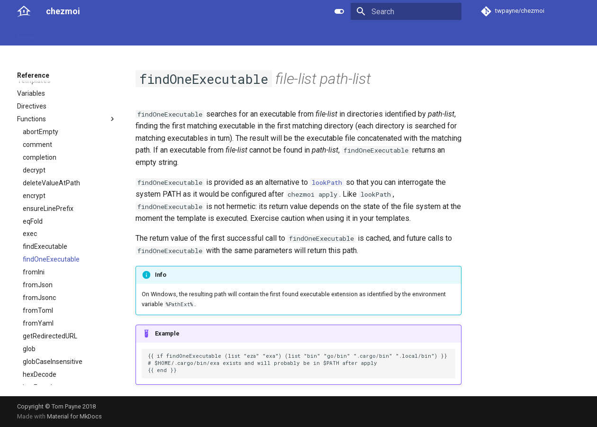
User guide (62, 34)
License (230, 34)
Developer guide (157, 34)
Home (26, 34)
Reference (105, 34)
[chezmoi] (24, 11)
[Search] (406, 11)
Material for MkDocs (74, 416)
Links (200, 34)
